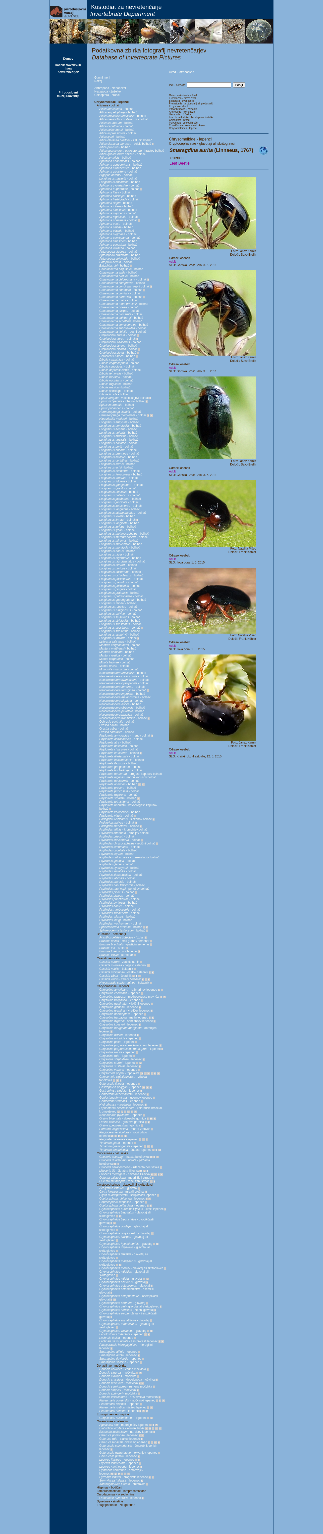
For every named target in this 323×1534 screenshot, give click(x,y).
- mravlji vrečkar (122, 1191)
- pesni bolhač (122, 331)
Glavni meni (102, 77)
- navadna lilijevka (124, 1174)
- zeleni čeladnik (120, 979)
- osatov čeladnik (123, 972)
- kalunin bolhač (125, 140)
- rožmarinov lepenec (128, 989)
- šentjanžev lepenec (126, 1021)
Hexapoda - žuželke (107, 91)
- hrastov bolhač (131, 150)
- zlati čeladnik (119, 962)
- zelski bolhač (125, 143)
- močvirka (117, 1372)
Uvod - (181, 72)
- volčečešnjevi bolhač (124, 398)
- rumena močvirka (125, 1386)
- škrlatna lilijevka (119, 1170)
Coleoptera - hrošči (106, 95)
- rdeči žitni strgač (124, 1181)
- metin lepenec (123, 1017)
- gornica (119, 1125)
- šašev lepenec (122, 1407)
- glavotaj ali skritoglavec (131, 1268)
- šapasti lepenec (125, 1150)
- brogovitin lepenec (123, 1477)
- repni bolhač (124, 286)
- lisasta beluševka (124, 1157)
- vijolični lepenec (124, 1003)
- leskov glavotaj (124, 1233)
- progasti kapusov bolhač (130, 774)
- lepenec (118, 951)
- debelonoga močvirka (127, 1379)
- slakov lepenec (119, 1439)
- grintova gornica (121, 1122)
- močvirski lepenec (127, 1400)
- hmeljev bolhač (124, 833)
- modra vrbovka (124, 1129)
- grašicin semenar (124, 944)
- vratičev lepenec (124, 1010)
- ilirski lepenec (131, 1209)
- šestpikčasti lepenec (128, 1341)
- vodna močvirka (122, 1369)
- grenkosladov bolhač (129, 857)
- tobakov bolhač (122, 401)
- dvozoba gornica (122, 1118)
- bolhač (116, 109)
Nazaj (98, 81)
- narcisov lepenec (126, 1432)
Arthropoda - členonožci (110, 88)
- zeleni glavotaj (126, 1310)
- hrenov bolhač (125, 735)
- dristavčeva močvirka (128, 1397)
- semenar (116, 955)
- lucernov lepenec (125, 1097)
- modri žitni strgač (125, 1177)
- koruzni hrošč (122, 1428)
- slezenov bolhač (125, 819)
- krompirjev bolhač (123, 829)
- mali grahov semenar (124, 941)
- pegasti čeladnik (122, 965)
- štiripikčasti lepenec (127, 1195)
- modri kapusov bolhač (127, 777)
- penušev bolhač (124, 888)
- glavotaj (118, 1188)
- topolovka (119, 1073)
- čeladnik (116, 969)
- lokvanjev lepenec (128, 1452)
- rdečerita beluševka (129, 1167)
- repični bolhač (127, 843)
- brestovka (122, 1484)
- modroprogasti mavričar (129, 996)
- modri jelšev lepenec (123, 1425)
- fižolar (121, 937)
